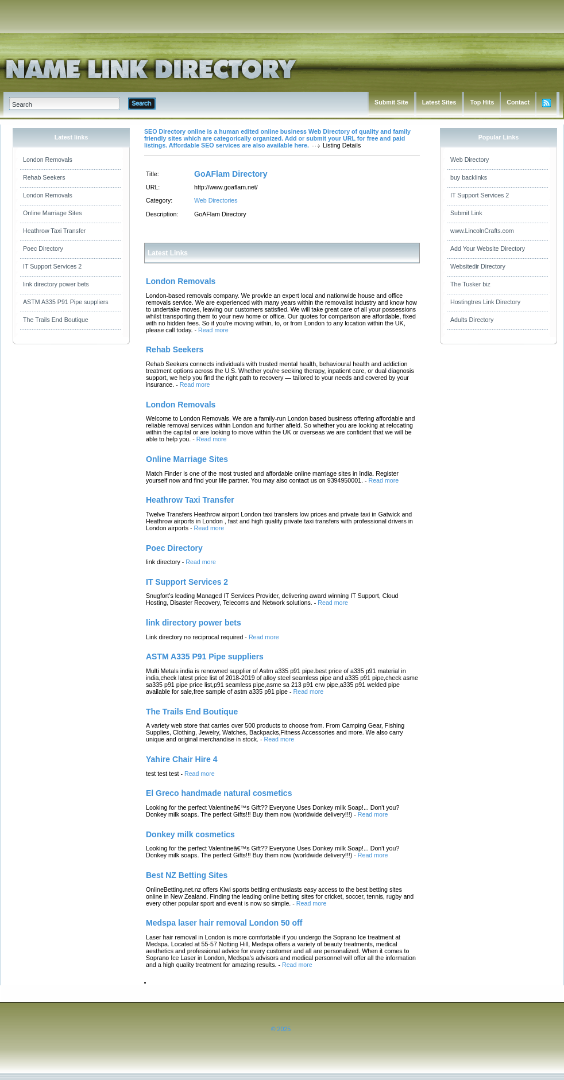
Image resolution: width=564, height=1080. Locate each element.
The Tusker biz (470, 284)
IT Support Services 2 (52, 266)
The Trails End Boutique (55, 319)
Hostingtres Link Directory (485, 301)
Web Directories (216, 200)
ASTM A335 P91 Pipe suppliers (66, 301)
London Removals (47, 159)
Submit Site (391, 102)
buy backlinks (468, 177)
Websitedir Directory (477, 266)
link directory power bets (56, 284)
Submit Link (466, 212)
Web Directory (469, 159)
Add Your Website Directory (487, 248)
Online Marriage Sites (52, 212)
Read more (213, 330)
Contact (518, 102)
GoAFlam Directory (231, 173)
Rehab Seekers (44, 177)
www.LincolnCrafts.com (482, 230)
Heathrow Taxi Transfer (54, 230)
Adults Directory (471, 319)
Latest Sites (439, 102)
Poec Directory (43, 248)
